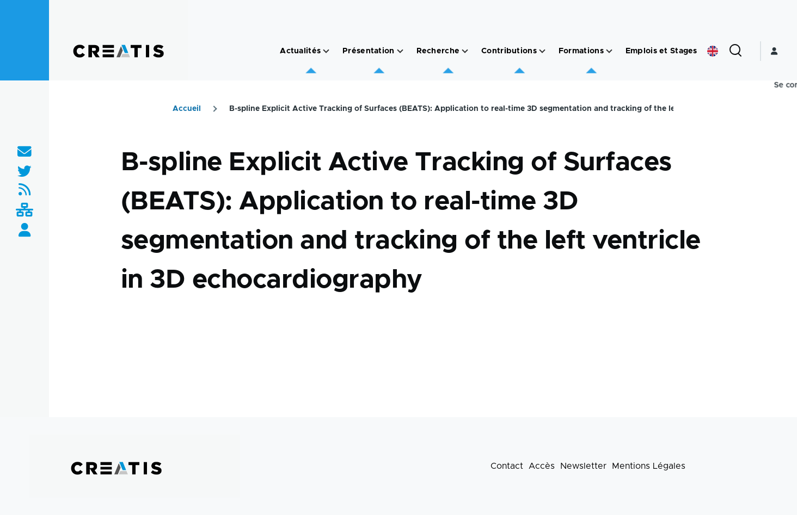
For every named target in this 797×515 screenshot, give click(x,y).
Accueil (187, 109)
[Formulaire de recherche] (735, 51)
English (712, 51)
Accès (542, 466)
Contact (507, 466)
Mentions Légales (648, 466)
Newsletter (583, 466)
